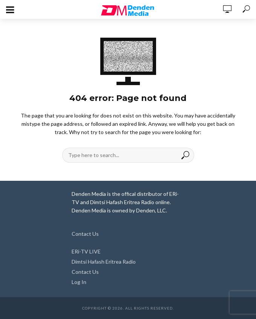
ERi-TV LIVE (86, 251)
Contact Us (85, 233)
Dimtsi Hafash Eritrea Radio (104, 261)
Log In (79, 282)
